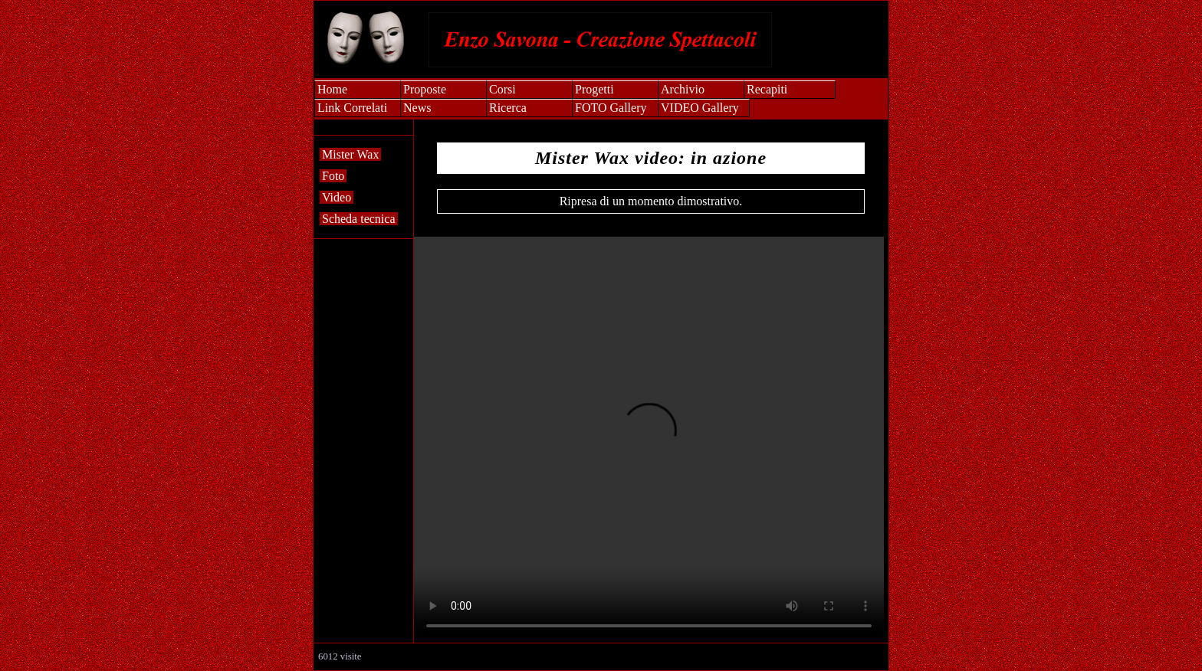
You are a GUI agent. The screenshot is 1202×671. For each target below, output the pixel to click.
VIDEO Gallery (700, 107)
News (417, 107)
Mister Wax (350, 154)
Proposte (424, 89)
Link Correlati (352, 107)
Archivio (682, 89)
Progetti (594, 89)
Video (336, 197)
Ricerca (508, 107)
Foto (333, 175)
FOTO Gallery (610, 107)
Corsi (502, 89)
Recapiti (767, 89)
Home (332, 89)
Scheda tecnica (359, 218)
